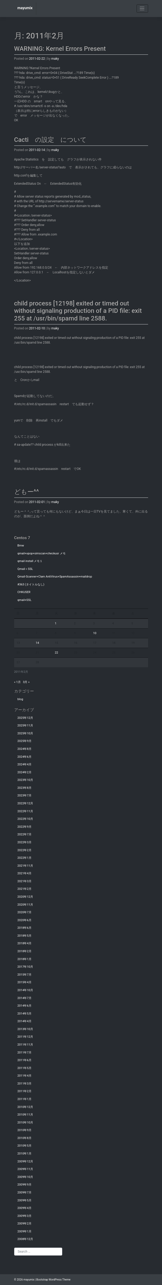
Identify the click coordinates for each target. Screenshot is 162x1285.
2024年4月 (24, 764)
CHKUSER (23, 592)
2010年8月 (24, 1138)
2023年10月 (25, 780)
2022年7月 (24, 834)
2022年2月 (24, 850)
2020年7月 (24, 912)
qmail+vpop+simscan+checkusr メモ (41, 553)
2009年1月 (24, 1231)
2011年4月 (24, 1075)
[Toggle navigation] (142, 8)
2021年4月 (24, 873)
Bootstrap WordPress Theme (53, 1279)
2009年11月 (25, 1169)
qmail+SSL (24, 600)
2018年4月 (24, 943)
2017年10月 (25, 966)
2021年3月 (24, 881)
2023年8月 (24, 788)
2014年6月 (24, 1005)
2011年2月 (24, 1091)
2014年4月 (24, 1021)
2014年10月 (25, 990)
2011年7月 (24, 1052)
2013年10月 (25, 1029)
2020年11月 (25, 904)
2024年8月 (24, 749)
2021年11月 (25, 865)
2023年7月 (24, 795)
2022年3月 (24, 842)
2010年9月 (24, 1130)
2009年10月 (25, 1177)
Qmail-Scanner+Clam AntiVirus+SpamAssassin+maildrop (54, 576)
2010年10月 (25, 1122)
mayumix (25, 8)
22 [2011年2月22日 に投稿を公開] (56, 652)
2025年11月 (25, 725)
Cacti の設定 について (50, 139)
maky (55, 59)
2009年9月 (24, 1184)
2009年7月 (24, 1192)
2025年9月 (24, 741)
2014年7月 (24, 998)
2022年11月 (25, 811)
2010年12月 (25, 1107)
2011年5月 (24, 1068)
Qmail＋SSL (25, 569)
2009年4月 (24, 1208)
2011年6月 (24, 1060)
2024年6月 (24, 757)
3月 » (26, 682)
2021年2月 (24, 889)
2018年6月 (24, 928)
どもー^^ (26, 491)
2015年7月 (24, 974)
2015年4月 (24, 982)
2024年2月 (24, 772)
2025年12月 (25, 718)
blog (20, 699)
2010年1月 (24, 1153)
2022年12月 (25, 803)
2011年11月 (25, 1044)
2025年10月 (25, 733)
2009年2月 (24, 1223)
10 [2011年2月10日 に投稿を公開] (94, 633)
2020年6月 (24, 920)
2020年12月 (25, 897)
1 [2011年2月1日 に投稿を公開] (55, 623)
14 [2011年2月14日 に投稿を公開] (37, 643)
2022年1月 (24, 858)
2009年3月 (24, 1216)
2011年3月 (24, 1083)
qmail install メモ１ (30, 561)
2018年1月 (24, 959)
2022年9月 (24, 827)
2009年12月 (25, 1161)
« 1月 (17, 682)
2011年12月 (25, 1036)
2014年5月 (24, 1013)
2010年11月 (25, 1114)
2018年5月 (24, 935)
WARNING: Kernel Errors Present (60, 48)
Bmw (20, 545)
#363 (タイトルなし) (30, 584)
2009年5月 (24, 1200)
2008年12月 (25, 1239)
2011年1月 (24, 1099)
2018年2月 (24, 951)
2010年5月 (24, 1145)
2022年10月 (25, 819)
